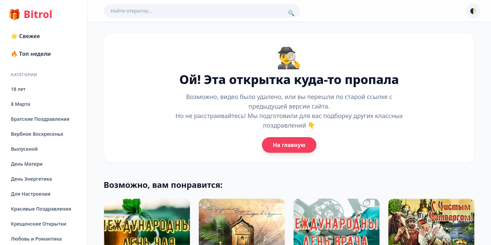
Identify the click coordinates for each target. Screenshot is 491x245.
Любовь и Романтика (36, 238)
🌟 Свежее (25, 36)
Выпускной (24, 149)
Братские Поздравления (40, 119)
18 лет (18, 89)
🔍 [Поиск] (291, 13)
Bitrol (30, 14)
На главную (289, 145)
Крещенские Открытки (38, 223)
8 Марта (20, 104)
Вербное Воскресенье (37, 134)
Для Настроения (30, 194)
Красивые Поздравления (41, 209)
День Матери (27, 164)
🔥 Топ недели (31, 54)
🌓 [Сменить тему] (473, 11)
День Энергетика (31, 179)
